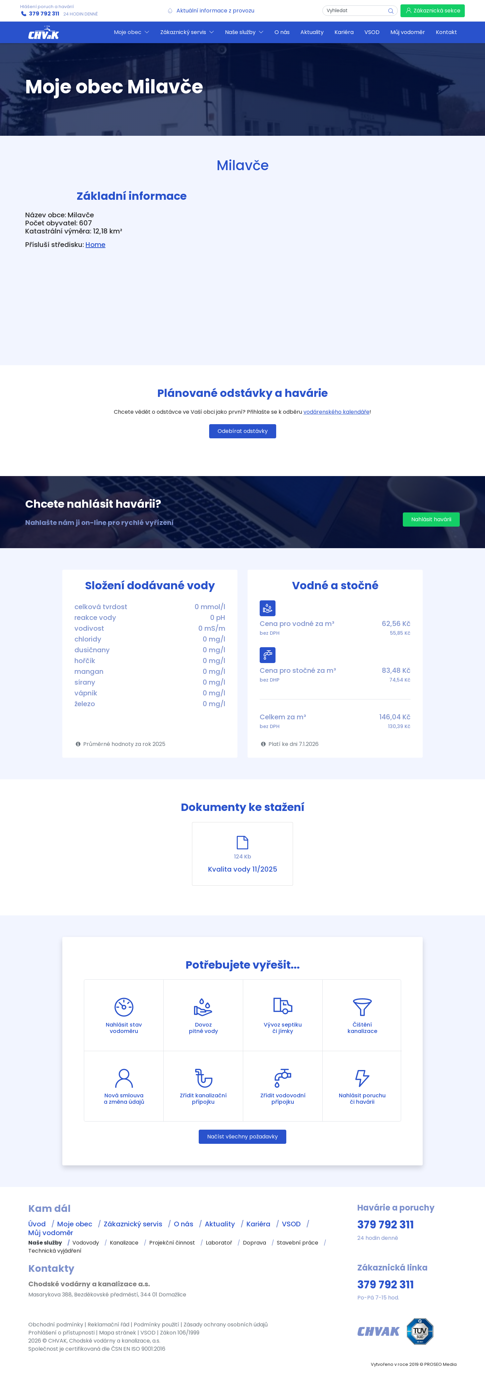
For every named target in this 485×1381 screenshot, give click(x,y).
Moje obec (74, 1224)
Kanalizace (124, 1243)
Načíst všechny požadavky (242, 1136)
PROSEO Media (440, 1364)
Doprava (254, 1243)
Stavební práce (297, 1243)
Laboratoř (219, 1243)
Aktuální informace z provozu (215, 10)
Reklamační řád (108, 1324)
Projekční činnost (172, 1243)
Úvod (37, 1224)
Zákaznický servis (133, 1224)
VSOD (291, 1224)
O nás (183, 1224)
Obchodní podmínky (55, 1324)
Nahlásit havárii (431, 519)
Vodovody (85, 1243)
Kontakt (446, 32)
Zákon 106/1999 (179, 1333)
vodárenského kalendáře (336, 412)
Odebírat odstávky (243, 431)
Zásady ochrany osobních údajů (226, 1324)
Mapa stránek (117, 1333)
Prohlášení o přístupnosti (61, 1333)
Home (95, 244)
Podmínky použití (156, 1324)
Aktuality (220, 1224)
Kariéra (258, 1224)
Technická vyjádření (55, 1251)
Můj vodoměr (50, 1232)
